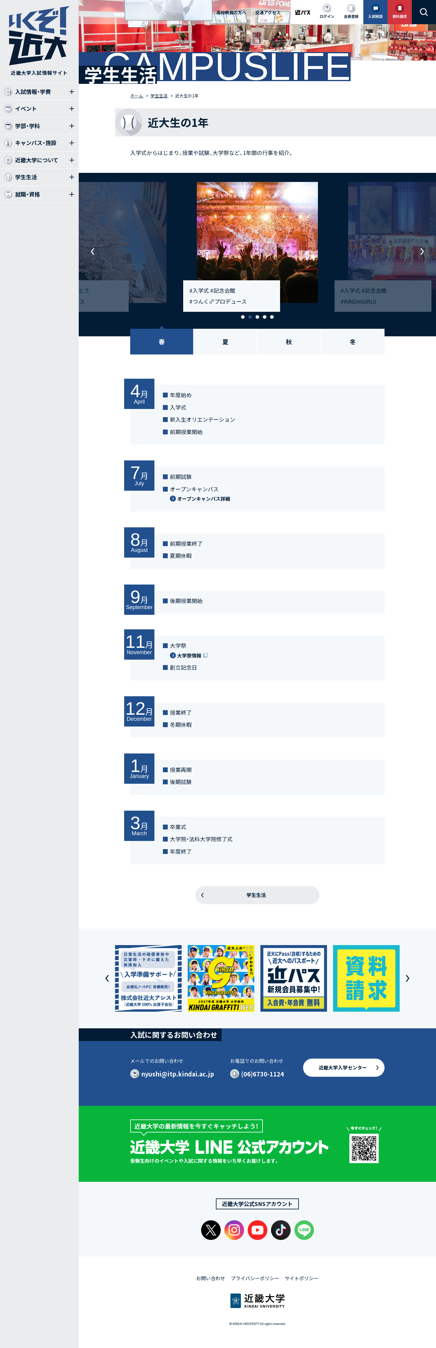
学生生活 (256, 894)
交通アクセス (267, 12)
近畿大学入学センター (343, 1067)
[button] (243, 317)
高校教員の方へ (231, 12)
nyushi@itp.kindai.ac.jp (177, 1074)
